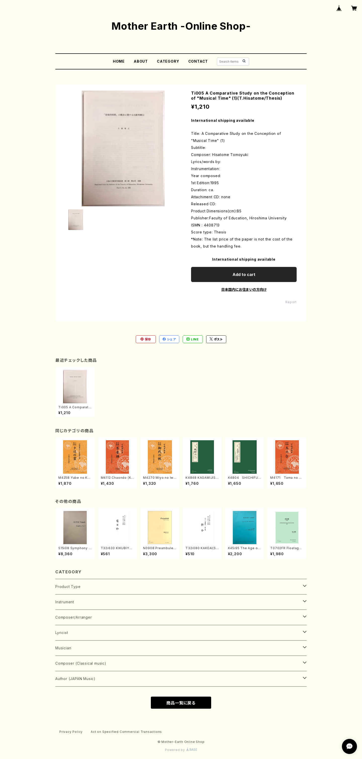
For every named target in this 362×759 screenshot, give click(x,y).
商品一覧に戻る (181, 702)
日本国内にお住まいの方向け (243, 289)
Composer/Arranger (73, 617)
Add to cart (244, 274)
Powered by (181, 750)
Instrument (64, 602)
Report (291, 302)
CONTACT (198, 61)
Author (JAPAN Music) (75, 678)
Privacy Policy (71, 732)
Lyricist (61, 632)
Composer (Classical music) (80, 663)
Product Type (68, 586)
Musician (63, 648)
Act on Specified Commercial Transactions (126, 732)
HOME (119, 61)
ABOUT (141, 61)
